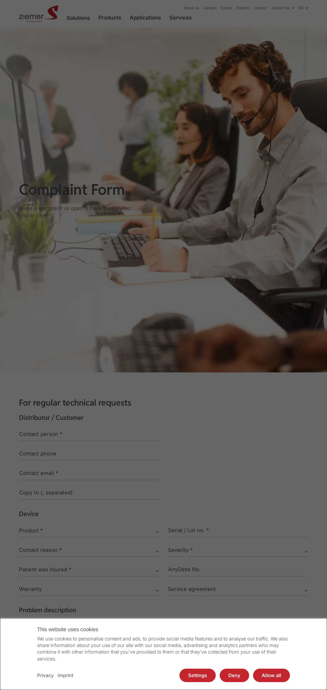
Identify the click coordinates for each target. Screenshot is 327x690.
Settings (197, 675)
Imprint (65, 675)
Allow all (271, 675)
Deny (234, 675)
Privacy (45, 675)
